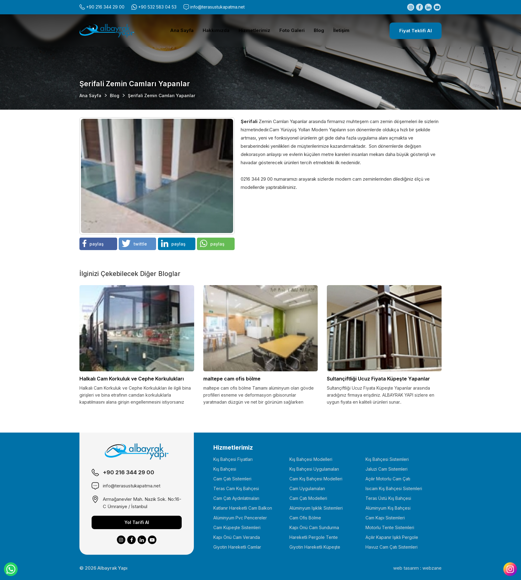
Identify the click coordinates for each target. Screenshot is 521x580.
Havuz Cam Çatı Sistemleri (391, 547)
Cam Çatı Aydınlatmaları (236, 498)
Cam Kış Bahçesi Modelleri (315, 478)
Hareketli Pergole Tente (313, 537)
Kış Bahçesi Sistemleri (387, 459)
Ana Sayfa (182, 30)
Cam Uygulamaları (307, 488)
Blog (319, 30)
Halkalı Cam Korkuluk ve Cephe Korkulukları (131, 379)
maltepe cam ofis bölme (231, 379)
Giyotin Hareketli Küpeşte (314, 547)
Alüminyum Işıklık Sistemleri (316, 508)
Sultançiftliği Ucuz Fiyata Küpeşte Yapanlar (378, 379)
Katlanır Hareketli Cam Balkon (242, 508)
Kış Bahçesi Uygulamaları (314, 469)
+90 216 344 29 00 (105, 6)
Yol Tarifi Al (136, 522)
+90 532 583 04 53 (157, 6)
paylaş (93, 243)
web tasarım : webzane (417, 568)
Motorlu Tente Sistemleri (389, 527)
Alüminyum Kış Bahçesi (388, 508)
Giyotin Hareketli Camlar (237, 547)
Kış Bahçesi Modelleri (310, 459)
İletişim (341, 30)
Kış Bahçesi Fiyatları (233, 459)
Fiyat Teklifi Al (415, 31)
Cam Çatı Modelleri (308, 498)
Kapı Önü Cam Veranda (236, 537)
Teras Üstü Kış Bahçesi (388, 498)
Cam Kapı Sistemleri (385, 517)
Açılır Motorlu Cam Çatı (387, 478)
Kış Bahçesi (224, 469)
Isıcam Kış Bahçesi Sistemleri (393, 488)
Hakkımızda (216, 30)
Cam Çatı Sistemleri (232, 478)
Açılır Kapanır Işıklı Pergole (391, 537)
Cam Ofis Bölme (305, 517)
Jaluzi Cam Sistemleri (386, 469)
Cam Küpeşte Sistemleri (236, 527)
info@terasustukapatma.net (217, 6)
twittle (134, 243)
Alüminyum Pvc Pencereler (240, 517)
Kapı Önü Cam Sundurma (314, 527)
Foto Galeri (292, 30)
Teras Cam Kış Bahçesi (236, 488)
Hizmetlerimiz (254, 30)
